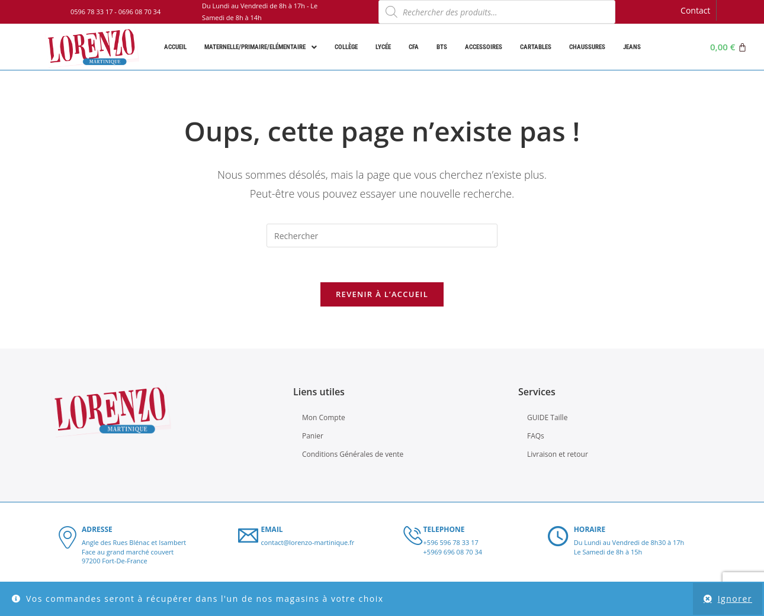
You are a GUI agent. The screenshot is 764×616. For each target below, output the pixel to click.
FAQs (535, 438)
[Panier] (728, 47)
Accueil (175, 47)
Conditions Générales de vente (352, 456)
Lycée (383, 47)
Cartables (535, 47)
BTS (441, 47)
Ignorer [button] (735, 598)
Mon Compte (323, 419)
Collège (346, 47)
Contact (695, 10)
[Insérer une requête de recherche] (382, 235)
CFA (414, 47)
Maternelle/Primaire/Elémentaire (260, 47)
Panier (312, 438)
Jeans (632, 47)
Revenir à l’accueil (382, 295)
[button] (260, 47)
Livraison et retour (557, 456)
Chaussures (587, 47)
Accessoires (483, 47)
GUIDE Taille (547, 419)
